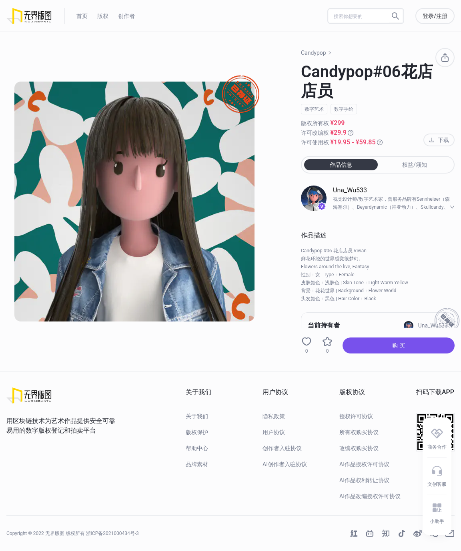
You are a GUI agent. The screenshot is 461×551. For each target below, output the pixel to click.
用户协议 (274, 432)
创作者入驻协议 (282, 448)
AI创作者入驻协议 (285, 464)
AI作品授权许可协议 (364, 464)
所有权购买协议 (359, 432)
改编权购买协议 (359, 448)
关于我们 (197, 416)
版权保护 (197, 432)
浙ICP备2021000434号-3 (112, 533)
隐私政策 (274, 416)
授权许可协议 (356, 416)
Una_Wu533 (350, 190)
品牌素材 (197, 464)
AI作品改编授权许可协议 (370, 496)
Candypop (316, 53)
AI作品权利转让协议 (364, 480)
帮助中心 (197, 448)
